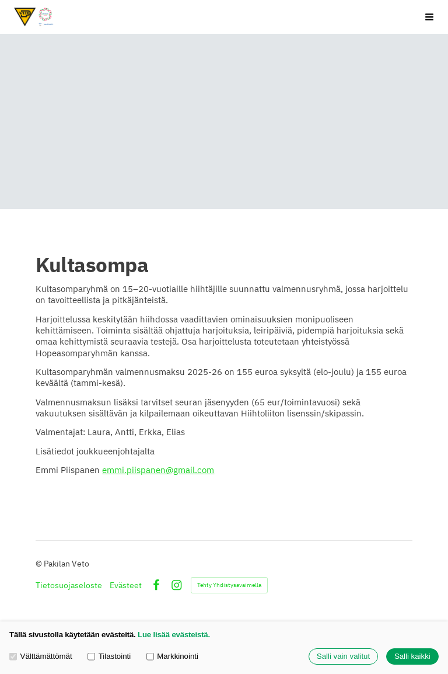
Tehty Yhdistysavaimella (229, 585)
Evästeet (126, 585)
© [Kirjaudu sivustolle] (40, 563)
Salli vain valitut (343, 656)
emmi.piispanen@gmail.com (158, 469)
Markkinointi (172, 656)
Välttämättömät (40, 656)
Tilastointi (109, 656)
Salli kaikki (412, 656)
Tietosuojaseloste (69, 585)
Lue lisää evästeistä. (174, 634)
